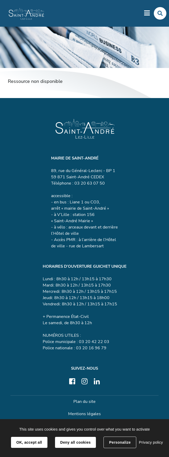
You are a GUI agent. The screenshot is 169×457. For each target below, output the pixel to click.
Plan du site (84, 401)
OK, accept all (29, 442)
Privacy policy (151, 442)
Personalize (119, 442)
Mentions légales (84, 414)
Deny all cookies (75, 442)
